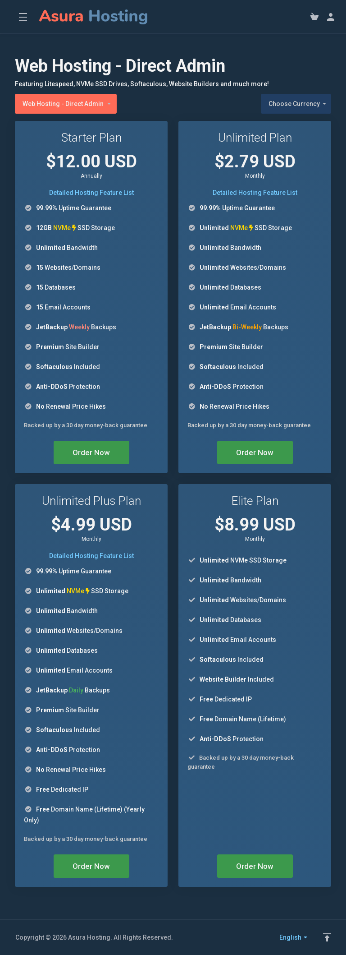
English (293, 937)
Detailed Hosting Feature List (91, 192)
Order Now (91, 452)
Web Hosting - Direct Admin (67, 103)
